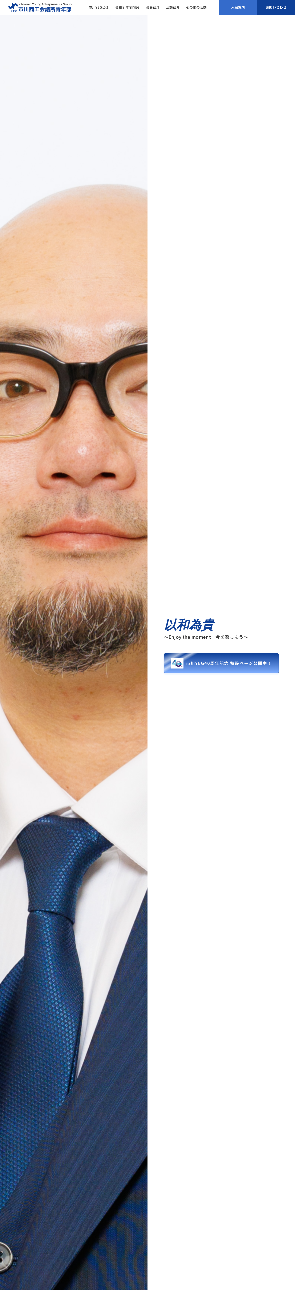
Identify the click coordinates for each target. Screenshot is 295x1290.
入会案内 (238, 7)
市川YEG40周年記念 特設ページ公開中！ (221, 663)
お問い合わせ (276, 7)
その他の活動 (196, 7)
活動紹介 (173, 7)
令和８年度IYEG (127, 7)
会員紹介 (153, 7)
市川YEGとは (99, 7)
